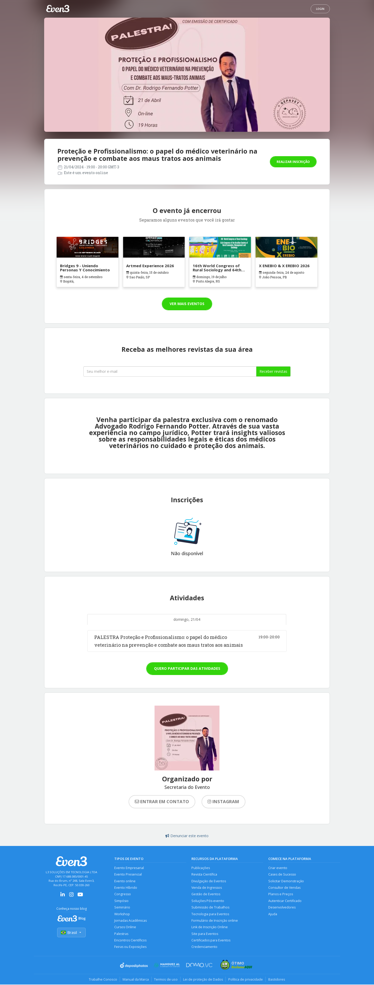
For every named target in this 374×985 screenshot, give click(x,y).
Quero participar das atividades (187, 668)
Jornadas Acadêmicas (130, 921)
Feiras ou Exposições (130, 947)
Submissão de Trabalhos (210, 907)
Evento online (125, 881)
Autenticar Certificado (285, 901)
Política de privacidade (246, 979)
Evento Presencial (128, 874)
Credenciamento (204, 947)
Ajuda (272, 914)
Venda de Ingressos (206, 888)
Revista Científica (204, 874)
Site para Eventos (204, 934)
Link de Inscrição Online (209, 927)
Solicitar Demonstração (286, 881)
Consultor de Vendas (284, 888)
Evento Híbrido (125, 888)
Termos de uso (166, 979)
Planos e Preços (280, 894)
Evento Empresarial (129, 868)
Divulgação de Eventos (208, 881)
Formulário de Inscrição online (214, 921)
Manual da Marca (135, 979)
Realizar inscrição (293, 162)
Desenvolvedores (282, 907)
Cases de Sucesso (282, 874)
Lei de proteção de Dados (203, 979)
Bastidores (277, 979)
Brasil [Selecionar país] (71, 932)
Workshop (122, 914)
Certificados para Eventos (210, 941)
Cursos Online (125, 927)
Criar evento (277, 868)
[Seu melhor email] (169, 371)
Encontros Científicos (130, 941)
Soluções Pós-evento (207, 901)
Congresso (122, 894)
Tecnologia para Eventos (210, 914)
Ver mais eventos (187, 303)
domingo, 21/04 (186, 619)
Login (320, 9)
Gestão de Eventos (205, 894)
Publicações (200, 868)
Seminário (122, 907)
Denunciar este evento (187, 835)
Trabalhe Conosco (103, 979)
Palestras (121, 934)
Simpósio (121, 901)
